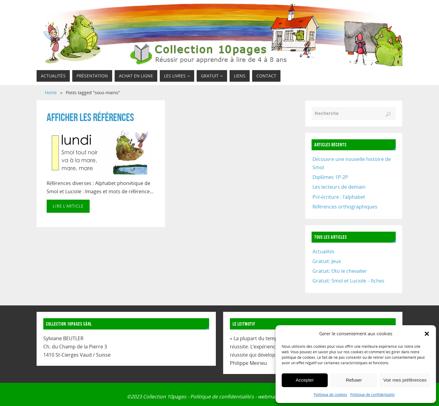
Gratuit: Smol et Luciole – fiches (348, 280)
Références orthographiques (344, 206)
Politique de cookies (330, 394)
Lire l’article (68, 206)
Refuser (354, 380)
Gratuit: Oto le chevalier (339, 271)
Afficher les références (90, 117)
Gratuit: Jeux (326, 261)
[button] (427, 334)
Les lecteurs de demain (339, 186)
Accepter (305, 380)
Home (51, 92)
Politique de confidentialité (372, 394)
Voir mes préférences (405, 380)
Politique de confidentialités (222, 396)
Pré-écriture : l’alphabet (338, 197)
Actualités (323, 251)
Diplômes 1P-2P (330, 177)
